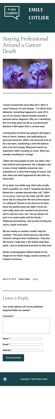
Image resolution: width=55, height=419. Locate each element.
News (35, 279)
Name (6, 341)
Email (6, 347)
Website (7, 353)
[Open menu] (30, 23)
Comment (8, 316)
